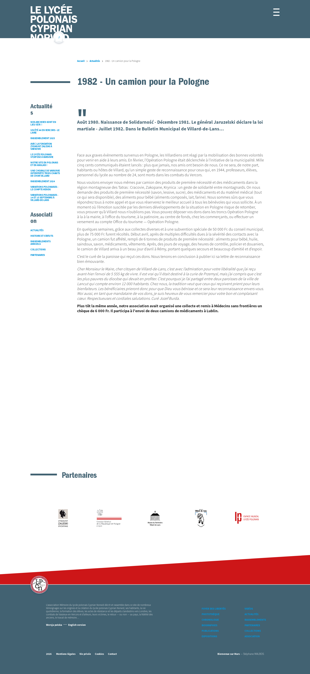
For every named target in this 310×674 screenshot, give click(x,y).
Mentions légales (66, 654)
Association (252, 636)
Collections (253, 631)
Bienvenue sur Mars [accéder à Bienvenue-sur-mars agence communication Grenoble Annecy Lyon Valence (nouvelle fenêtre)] (228, 654)
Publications (210, 631)
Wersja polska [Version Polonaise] (54, 625)
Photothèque (210, 614)
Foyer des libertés (214, 609)
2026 (49, 654)
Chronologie (210, 620)
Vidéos (249, 609)
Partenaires (252, 625)
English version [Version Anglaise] (77, 625)
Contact (112, 654)
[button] (272, 12)
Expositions (209, 636)
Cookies (99, 654)
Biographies (209, 625)
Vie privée (85, 654)
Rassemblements (255, 620)
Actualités (251, 614)
